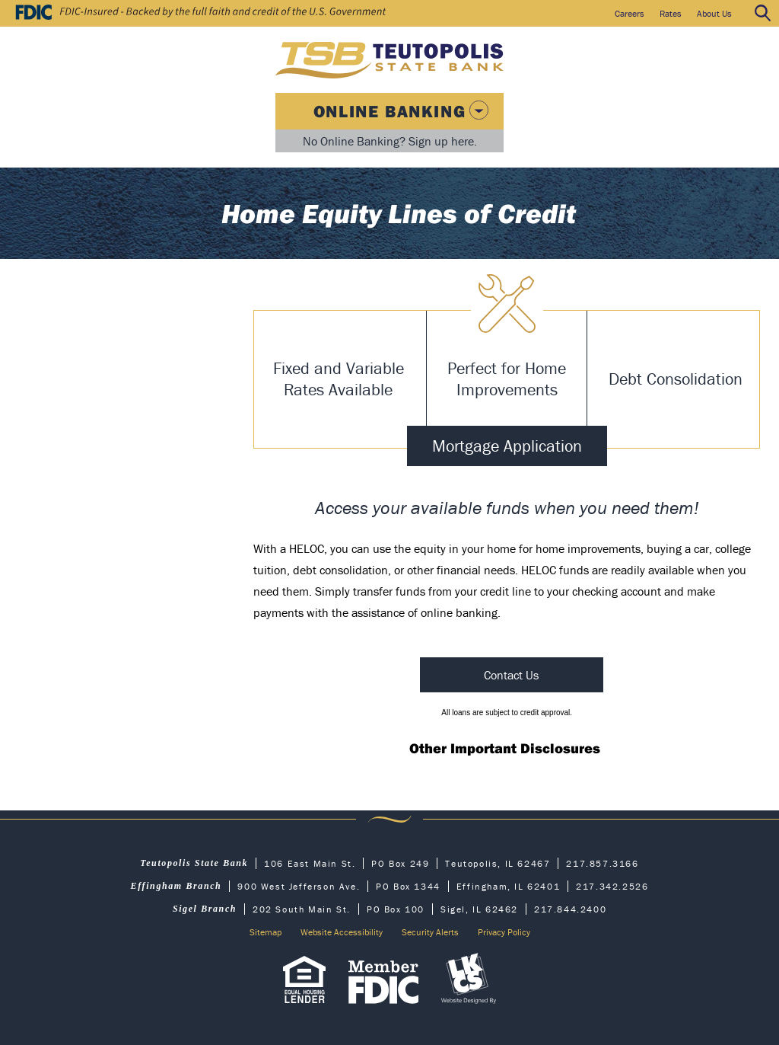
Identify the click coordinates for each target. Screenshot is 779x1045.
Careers (629, 13)
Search (763, 13)
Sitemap (265, 932)
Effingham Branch (176, 885)
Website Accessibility (341, 932)
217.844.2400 (570, 909)
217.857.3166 (602, 863)
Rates (671, 13)
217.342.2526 (612, 886)
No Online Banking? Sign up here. (390, 141)
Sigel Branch (205, 908)
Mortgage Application (507, 446)
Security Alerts (430, 932)
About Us (714, 13)
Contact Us (511, 674)
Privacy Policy (504, 932)
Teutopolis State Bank (194, 863)
